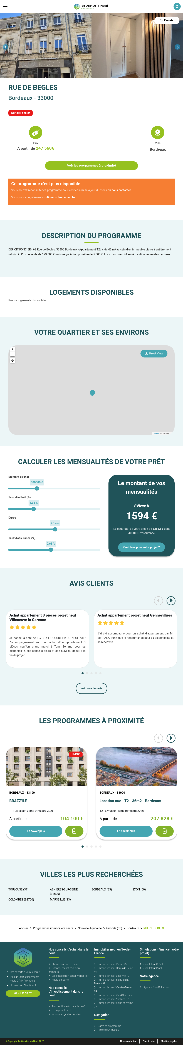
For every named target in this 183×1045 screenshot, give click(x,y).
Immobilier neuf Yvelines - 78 (112, 999)
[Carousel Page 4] (96, 673)
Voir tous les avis (92, 688)
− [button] (13, 354)
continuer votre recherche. (59, 197)
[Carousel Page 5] (100, 673)
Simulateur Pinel (151, 968)
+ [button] (13, 349)
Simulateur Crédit (151, 964)
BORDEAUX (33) (102, 889)
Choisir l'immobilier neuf (63, 964)
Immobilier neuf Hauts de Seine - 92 (114, 970)
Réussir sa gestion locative (65, 1014)
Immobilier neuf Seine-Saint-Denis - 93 (111, 982)
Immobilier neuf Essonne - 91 (112, 976)
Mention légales (169, 1041)
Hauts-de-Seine (59, 980)
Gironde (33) (114, 928)
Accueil (23, 928)
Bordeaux (133, 928)
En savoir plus (36, 831)
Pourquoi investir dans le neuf (67, 1006)
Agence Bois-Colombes (155, 987)
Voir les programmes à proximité (91, 165)
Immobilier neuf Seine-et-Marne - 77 (114, 1005)
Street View (154, 353)
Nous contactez (128, 1041)
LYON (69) (139, 889)
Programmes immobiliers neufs (53, 928)
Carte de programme (107, 1026)
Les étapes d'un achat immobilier (68, 976)
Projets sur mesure (106, 1030)
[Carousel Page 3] (91, 673)
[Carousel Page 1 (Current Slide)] (82, 673)
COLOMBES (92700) (21, 899)
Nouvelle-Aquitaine (90, 928)
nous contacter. (122, 190)
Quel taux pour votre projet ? (141, 547)
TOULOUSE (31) (18, 889)
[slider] (36, 488)
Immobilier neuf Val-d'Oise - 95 (113, 995)
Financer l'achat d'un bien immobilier (64, 970)
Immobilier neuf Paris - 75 (110, 964)
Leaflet (156, 433)
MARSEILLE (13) (60, 899)
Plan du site (148, 1041)
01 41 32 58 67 (23, 993)
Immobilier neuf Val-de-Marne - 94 (113, 989)
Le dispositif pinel (60, 1010)
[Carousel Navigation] (91, 47)
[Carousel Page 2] (87, 673)
